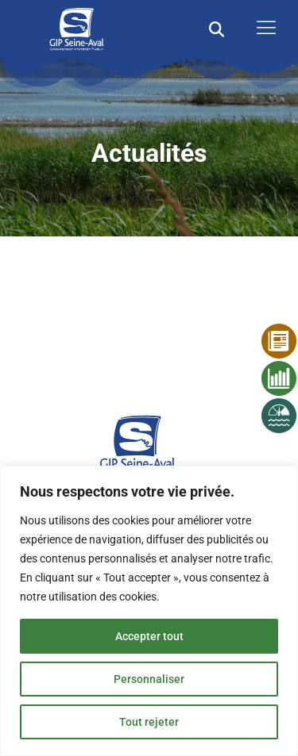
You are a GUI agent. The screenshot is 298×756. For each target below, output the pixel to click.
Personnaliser (149, 679)
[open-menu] (262, 29)
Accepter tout (149, 636)
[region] (149, 611)
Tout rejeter (149, 722)
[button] (216, 29)
